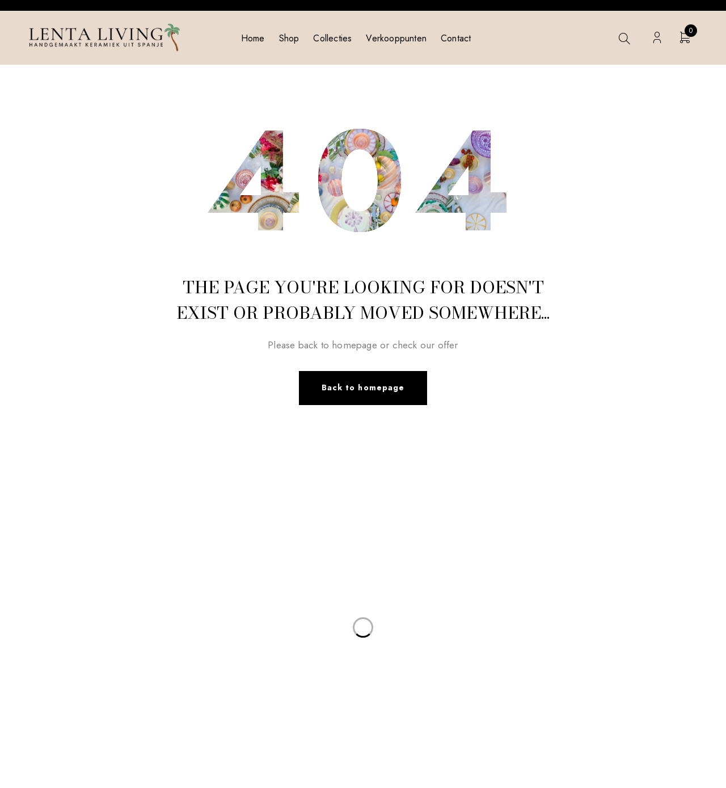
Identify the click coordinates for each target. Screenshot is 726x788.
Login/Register (657, 38)
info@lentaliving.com (106, 551)
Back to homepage (363, 388)
